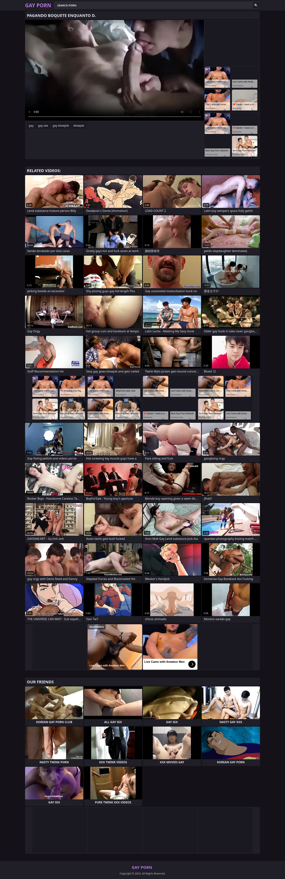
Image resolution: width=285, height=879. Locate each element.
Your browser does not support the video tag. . (114, 70)
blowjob (78, 126)
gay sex (43, 126)
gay (31, 126)
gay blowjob (61, 126)
